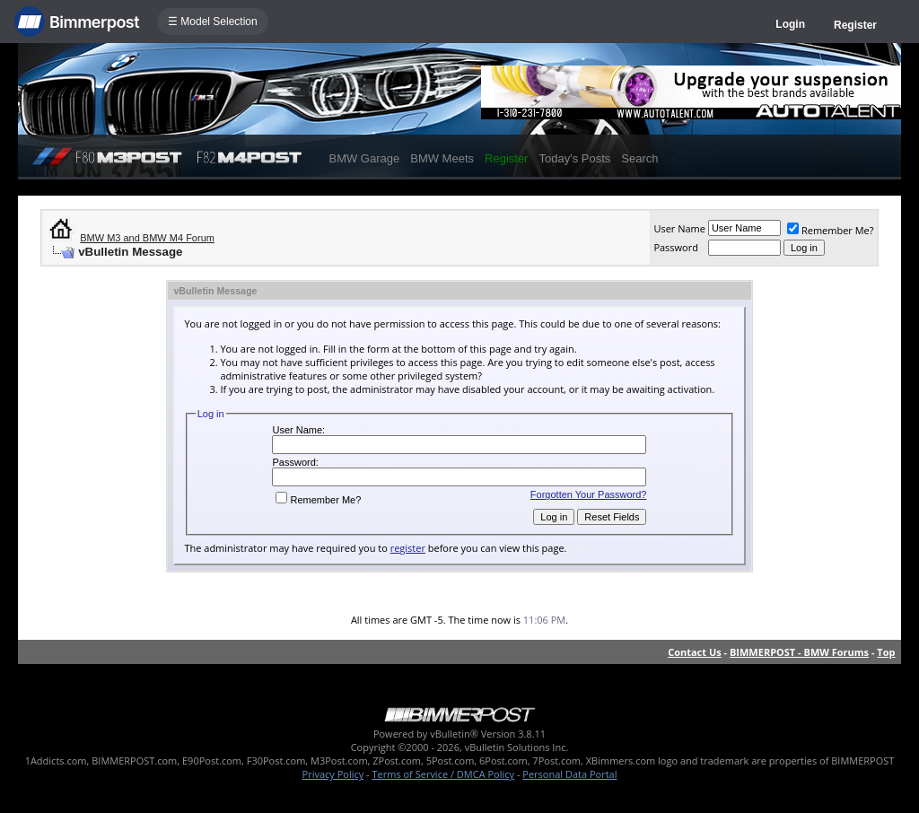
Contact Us (695, 652)
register (407, 548)
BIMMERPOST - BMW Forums (799, 652)
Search (639, 158)
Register (855, 25)
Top (886, 652)
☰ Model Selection (213, 21)
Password (675, 247)
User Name (679, 228)
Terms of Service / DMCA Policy (443, 774)
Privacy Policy (333, 774)
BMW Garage (363, 158)
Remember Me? (830, 230)
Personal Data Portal (569, 774)
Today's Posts (574, 158)
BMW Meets (442, 158)
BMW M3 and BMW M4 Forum (147, 237)
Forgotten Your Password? (588, 494)
